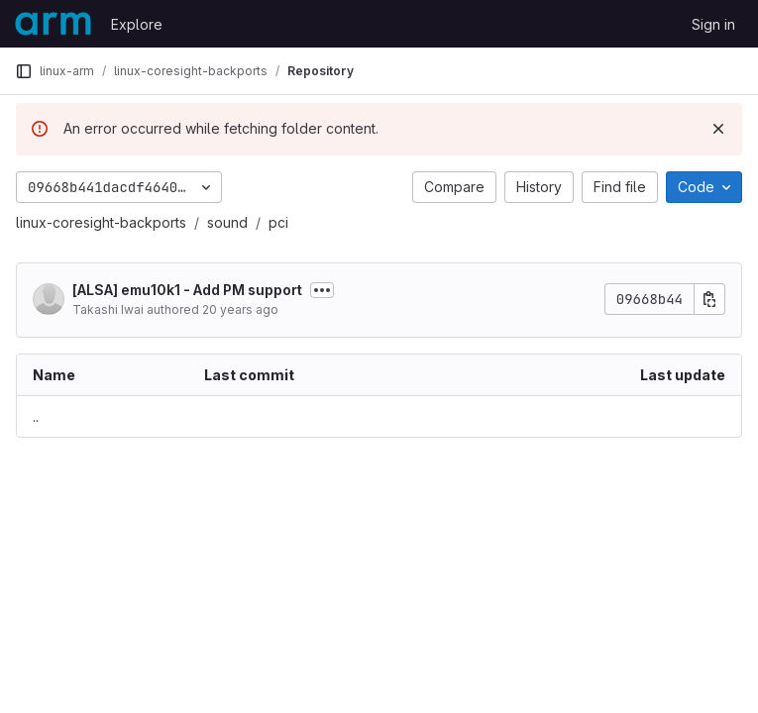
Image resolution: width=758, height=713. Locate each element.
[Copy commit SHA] (709, 299)
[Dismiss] (718, 129)
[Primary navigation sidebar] (24, 71)
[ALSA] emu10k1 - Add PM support (187, 289)
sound (227, 222)
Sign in (713, 24)
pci (278, 222)
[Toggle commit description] (322, 290)
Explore (136, 24)
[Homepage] (53, 24)
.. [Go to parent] (36, 416)
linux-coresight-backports (101, 222)
